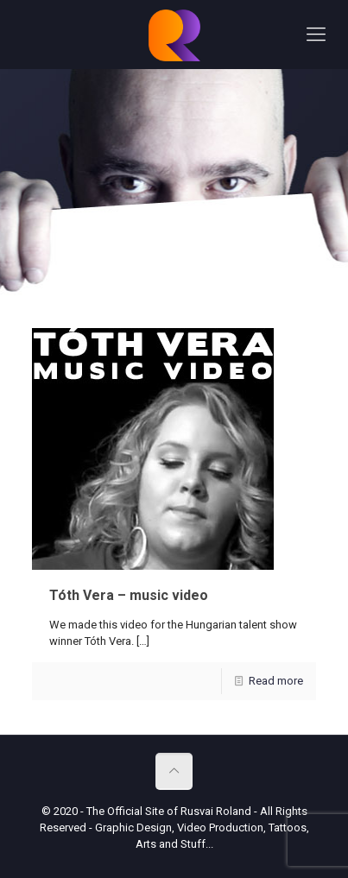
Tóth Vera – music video (128, 595)
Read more (276, 680)
